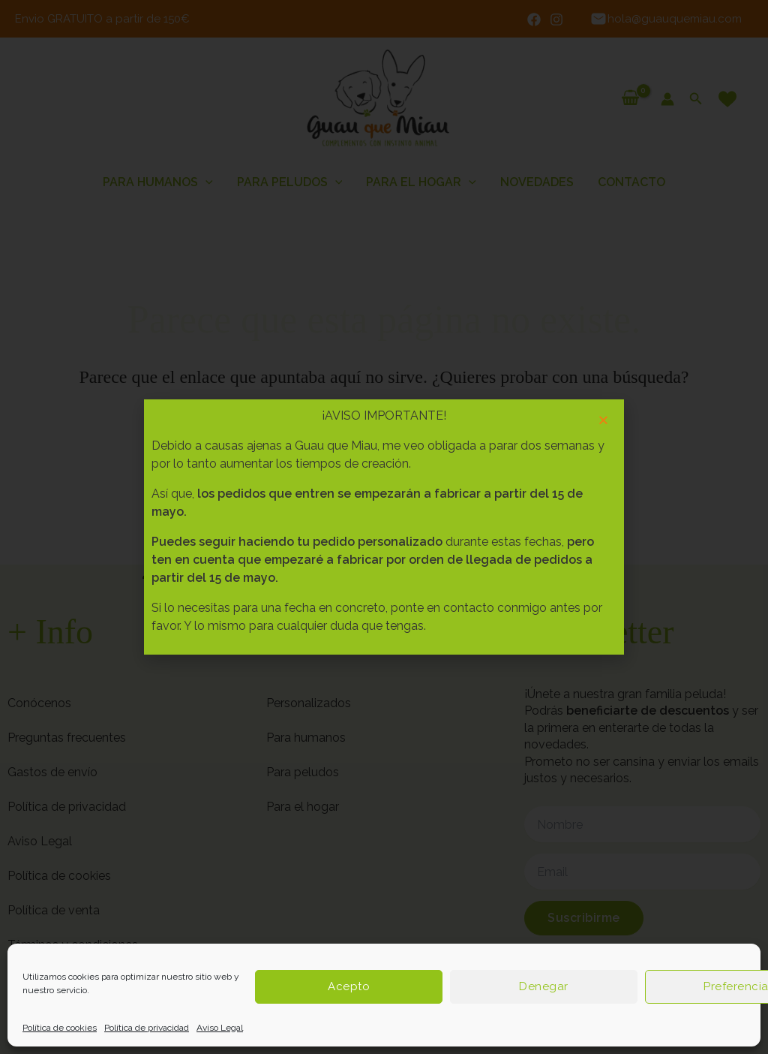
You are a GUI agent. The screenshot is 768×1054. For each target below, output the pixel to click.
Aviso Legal (219, 1027)
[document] (384, 527)
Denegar (543, 986)
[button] (603, 420)
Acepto (349, 986)
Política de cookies (59, 1027)
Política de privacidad (146, 1027)
